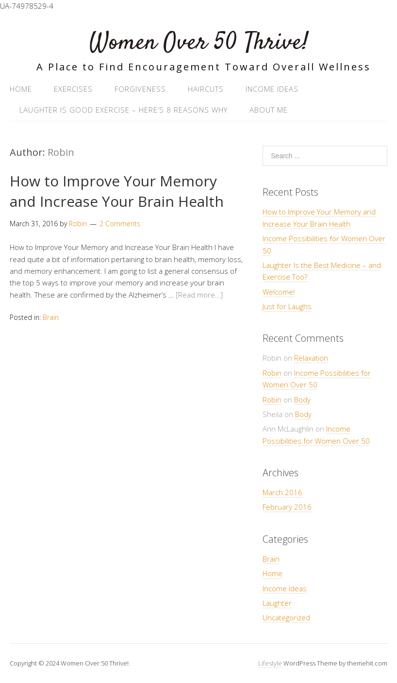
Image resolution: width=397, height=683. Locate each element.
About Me (268, 110)
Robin (61, 152)
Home (21, 89)
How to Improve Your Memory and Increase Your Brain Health (117, 191)
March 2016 (282, 492)
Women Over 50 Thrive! (198, 43)
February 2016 (287, 507)
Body (302, 399)
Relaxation (311, 358)
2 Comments (119, 223)
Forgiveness (140, 89)
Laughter (277, 603)
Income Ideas (272, 89)
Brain (51, 317)
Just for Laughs (287, 306)
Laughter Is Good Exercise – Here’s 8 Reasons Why (123, 110)
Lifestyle (270, 663)
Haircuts (206, 89)
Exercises (73, 89)
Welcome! (279, 292)
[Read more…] (199, 295)
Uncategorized (286, 617)
